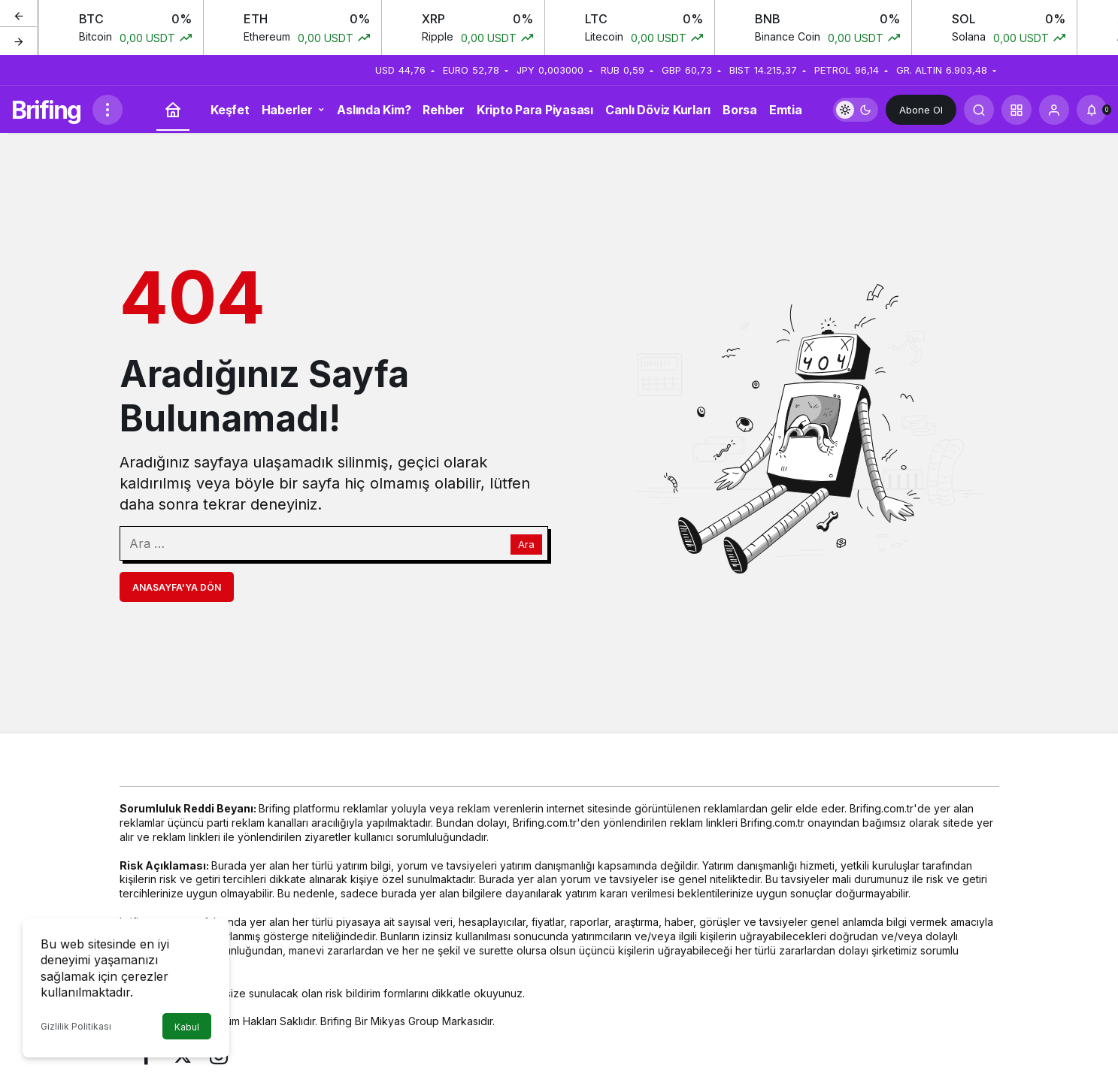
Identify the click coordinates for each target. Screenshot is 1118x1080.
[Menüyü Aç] (107, 110)
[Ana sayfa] (173, 110)
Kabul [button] (186, 1027)
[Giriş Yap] (1054, 110)
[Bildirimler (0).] (1092, 110)
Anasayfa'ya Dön (176, 587)
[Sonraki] (19, 40)
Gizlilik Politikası (76, 1026)
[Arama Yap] (979, 110)
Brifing (45, 110)
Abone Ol (921, 110)
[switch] (855, 110)
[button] (1016, 110)
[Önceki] (19, 14)
